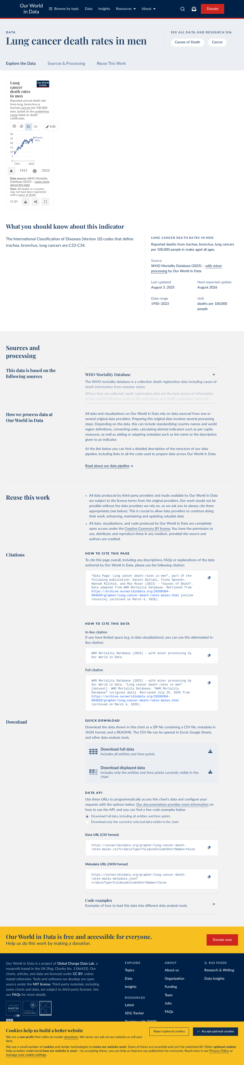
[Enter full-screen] (230, 204)
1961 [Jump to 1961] (26, 187)
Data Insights (214, 989)
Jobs (168, 1014)
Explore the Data (21, 64)
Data (88, 9)
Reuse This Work (111, 64)
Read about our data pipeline (109, 466)
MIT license (41, 995)
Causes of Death (187, 42)
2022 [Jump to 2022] (228, 187)
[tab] (21, 106)
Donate (212, 9)
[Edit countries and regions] (211, 107)
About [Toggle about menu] (149, 9)
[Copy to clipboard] (204, 578)
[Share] (220, 204)
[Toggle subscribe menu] (194, 9)
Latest (129, 1015)
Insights (104, 9)
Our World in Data (31, 8)
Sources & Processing (66, 64)
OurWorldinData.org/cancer (28, 206)
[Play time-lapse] (14, 187)
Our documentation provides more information (172, 812)
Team (169, 1005)
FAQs (16, 1005)
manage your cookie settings (26, 1055)
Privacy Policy (219, 1051)
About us (172, 980)
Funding (171, 997)
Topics (129, 980)
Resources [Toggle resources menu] (126, 9)
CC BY (53, 206)
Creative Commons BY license (147, 529)
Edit (213, 106)
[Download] (210, 204)
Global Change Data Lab (75, 974)
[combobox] (182, 8)
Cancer (217, 42)
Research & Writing (219, 980)
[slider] (37, 187)
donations (71, 1037)
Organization (174, 989)
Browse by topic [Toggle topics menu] (64, 9)
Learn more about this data (97, 197)
